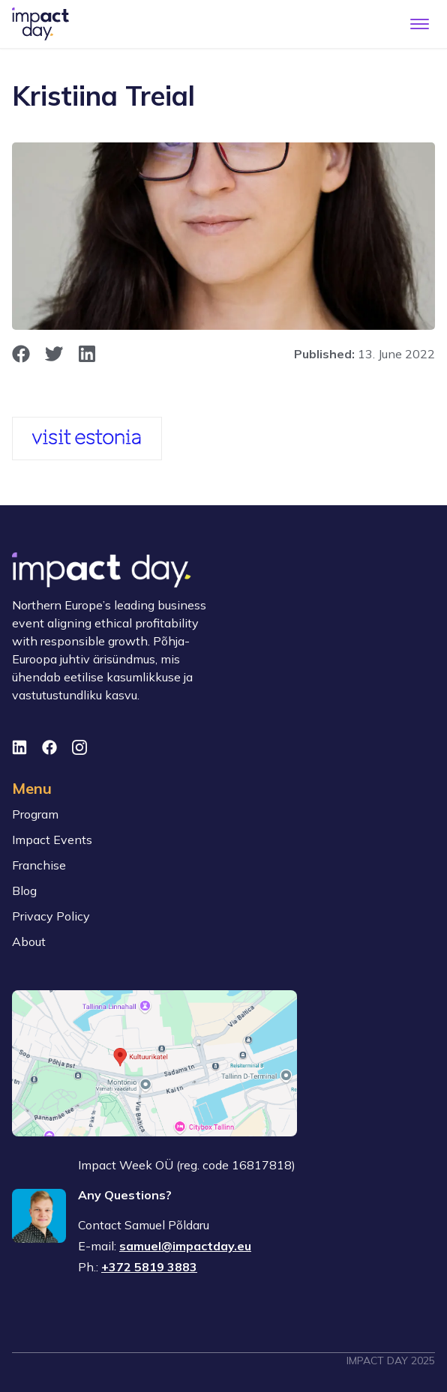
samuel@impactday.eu (185, 1245)
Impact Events (52, 839)
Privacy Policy (51, 916)
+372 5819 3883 (149, 1266)
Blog (24, 890)
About (29, 941)
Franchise (39, 865)
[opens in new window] (21, 354)
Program (35, 814)
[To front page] (40, 23)
